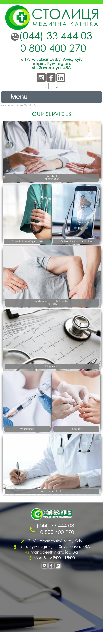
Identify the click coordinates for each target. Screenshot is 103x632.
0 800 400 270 (53, 49)
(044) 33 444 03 (55, 37)
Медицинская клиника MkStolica (17, 105)
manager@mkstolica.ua (54, 552)
